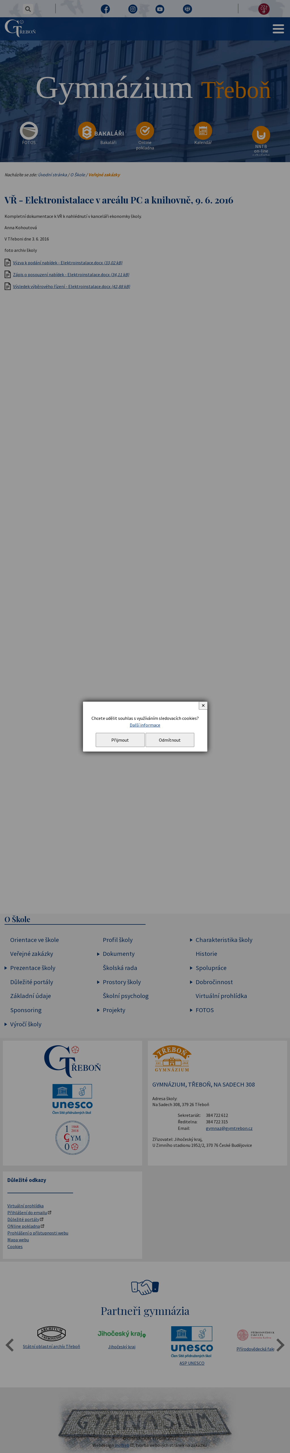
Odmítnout (170, 740)
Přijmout (120, 740)
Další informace (145, 725)
